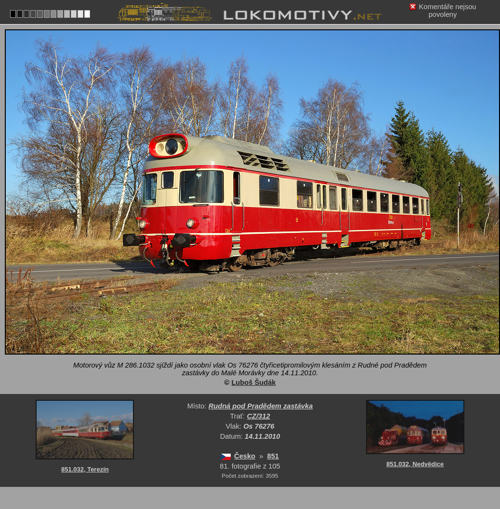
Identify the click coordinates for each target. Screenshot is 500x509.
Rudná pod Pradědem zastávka (261, 406)
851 (273, 456)
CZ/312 (258, 416)
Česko (244, 456)
